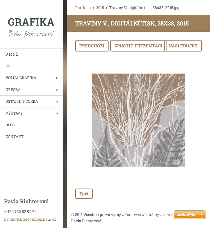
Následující (183, 46)
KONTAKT (14, 136)
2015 (100, 7)
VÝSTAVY (14, 113)
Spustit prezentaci (138, 46)
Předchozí (91, 46)
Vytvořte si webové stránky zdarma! (145, 215)
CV (8, 66)
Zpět (84, 193)
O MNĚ (11, 54)
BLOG (10, 124)
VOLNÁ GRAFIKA (20, 77)
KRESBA (13, 89)
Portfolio (83, 7)
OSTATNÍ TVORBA (21, 101)
